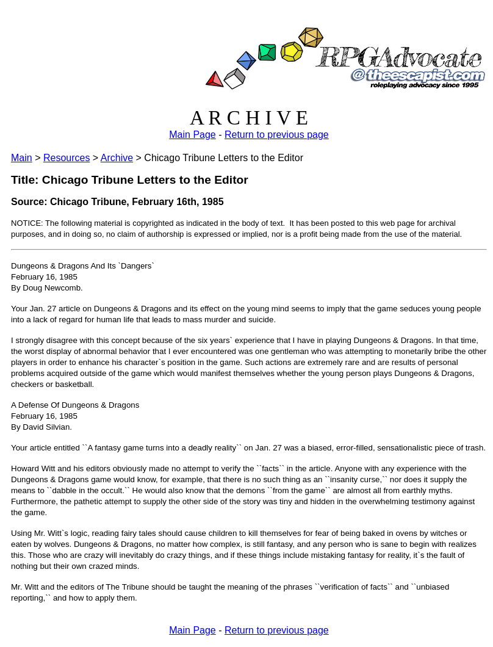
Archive (117, 158)
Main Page (192, 134)
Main (21, 158)
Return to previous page (277, 134)
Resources (66, 158)
